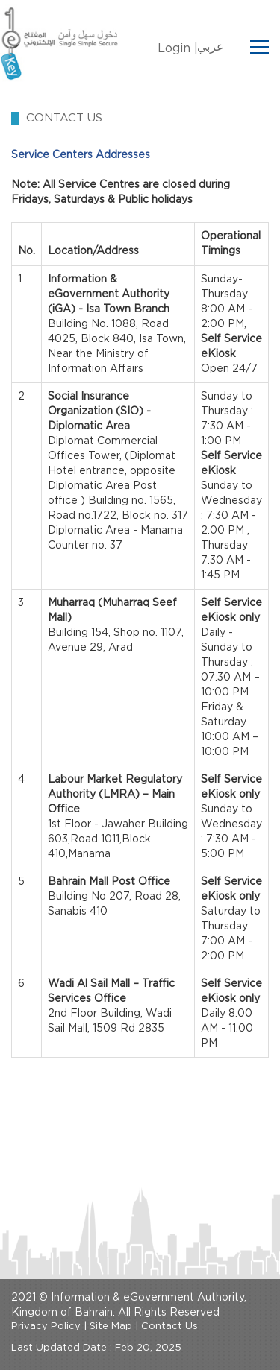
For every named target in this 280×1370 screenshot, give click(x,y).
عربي (210, 47)
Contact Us (169, 1326)
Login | (178, 48)
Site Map (111, 1326)
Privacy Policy (46, 1326)
